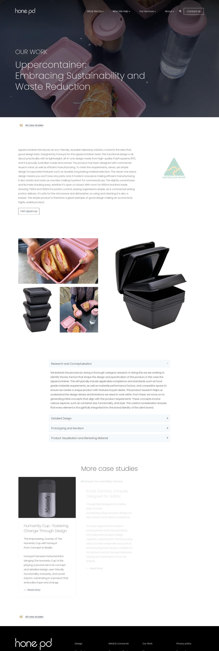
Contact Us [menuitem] (149, 649)
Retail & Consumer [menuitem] (119, 637)
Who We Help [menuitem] (120, 11)
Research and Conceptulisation (71, 361)
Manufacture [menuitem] (82, 643)
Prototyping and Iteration (67, 425)
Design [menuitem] (78, 637)
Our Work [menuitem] (147, 637)
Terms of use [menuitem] (183, 643)
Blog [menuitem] (145, 643)
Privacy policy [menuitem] (183, 637)
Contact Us (193, 11)
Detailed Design (61, 415)
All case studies (34, 123)
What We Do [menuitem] (94, 11)
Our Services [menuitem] (146, 11)
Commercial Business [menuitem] (121, 643)
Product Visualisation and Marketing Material (79, 435)
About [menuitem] (168, 11)
